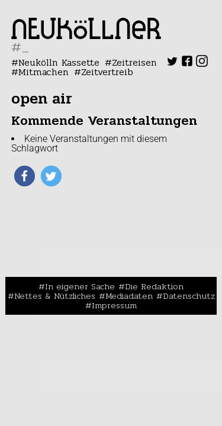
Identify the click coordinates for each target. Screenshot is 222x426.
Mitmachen (43, 71)
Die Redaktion (154, 286)
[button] (24, 176)
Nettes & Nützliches (54, 295)
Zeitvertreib (107, 71)
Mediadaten (129, 295)
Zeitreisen (134, 62)
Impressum (114, 305)
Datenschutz (189, 295)
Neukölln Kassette (58, 62)
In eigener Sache (80, 286)
